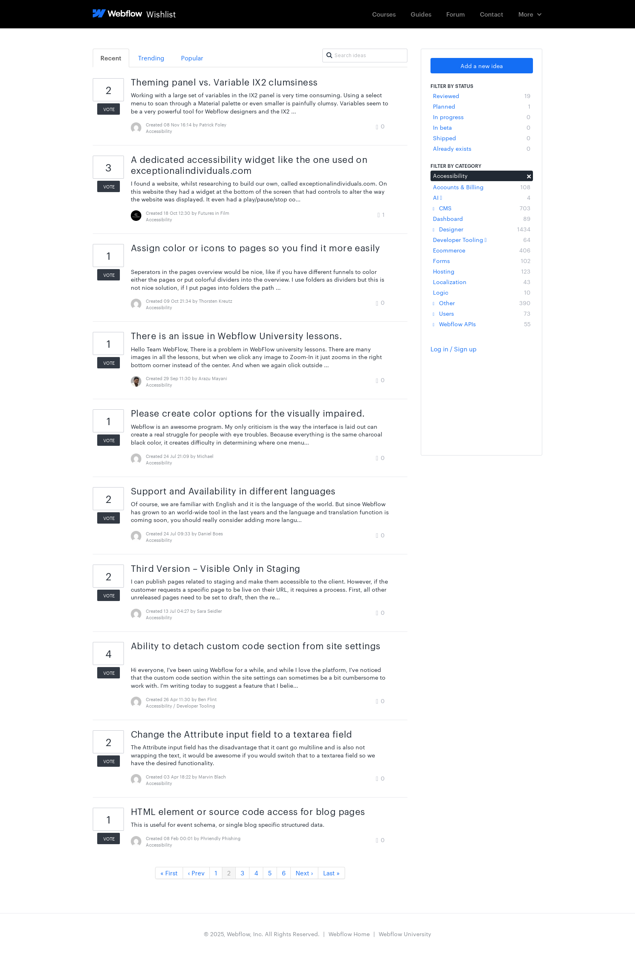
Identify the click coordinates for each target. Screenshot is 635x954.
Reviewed (482, 96)
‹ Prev (196, 872)
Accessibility (482, 175)
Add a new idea (481, 66)
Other (482, 303)
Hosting (482, 271)
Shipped (482, 138)
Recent (110, 57)
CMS (482, 208)
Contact (491, 14)
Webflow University (405, 934)
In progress (482, 117)
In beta (482, 127)
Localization (482, 282)
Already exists (482, 148)
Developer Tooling (482, 239)
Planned (482, 106)
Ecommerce (482, 250)
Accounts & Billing (482, 187)
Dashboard (482, 218)
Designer (482, 229)
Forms (482, 261)
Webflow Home (349, 934)
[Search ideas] (364, 55)
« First (169, 872)
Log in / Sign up (453, 348)
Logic (482, 292)
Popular (192, 57)
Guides (421, 14)
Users (482, 313)
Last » (331, 872)
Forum (455, 14)
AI (482, 197)
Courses (384, 14)
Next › (304, 872)
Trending (151, 57)
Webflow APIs (482, 324)
